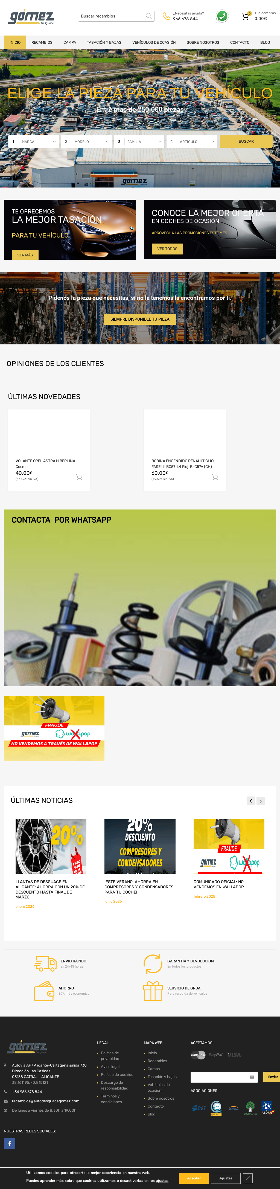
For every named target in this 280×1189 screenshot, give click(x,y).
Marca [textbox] (28, 142)
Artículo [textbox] (188, 142)
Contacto (239, 42)
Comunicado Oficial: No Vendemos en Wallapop (219, 884)
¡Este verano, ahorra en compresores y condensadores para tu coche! (138, 886)
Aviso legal (110, 1066)
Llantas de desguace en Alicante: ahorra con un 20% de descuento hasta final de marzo (50, 889)
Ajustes (225, 1178)
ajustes (162, 1180)
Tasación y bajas (104, 42)
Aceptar (194, 1178)
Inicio (15, 42)
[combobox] (33, 141)
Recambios (41, 42)
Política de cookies (117, 1074)
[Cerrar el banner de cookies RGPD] (248, 1178)
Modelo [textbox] (82, 142)
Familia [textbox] (134, 142)
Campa (69, 42)
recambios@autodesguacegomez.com (45, 1101)
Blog (265, 42)
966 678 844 (185, 18)
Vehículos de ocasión (154, 42)
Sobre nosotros (203, 42)
